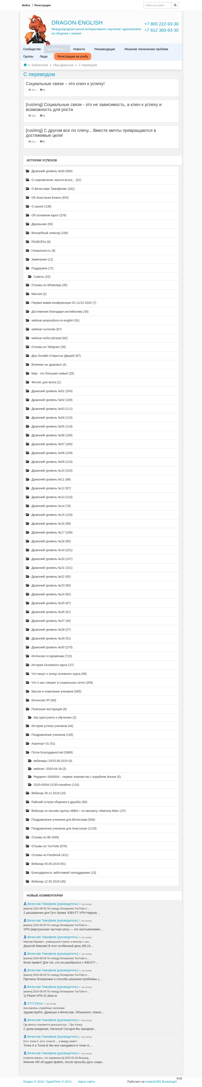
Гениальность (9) (40, 250)
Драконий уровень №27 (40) (48, 620)
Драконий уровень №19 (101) (49, 550)
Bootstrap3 (169, 1081)
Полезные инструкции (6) (46, 709)
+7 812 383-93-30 (161, 30)
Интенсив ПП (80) (41, 700)
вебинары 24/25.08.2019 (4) (50, 761)
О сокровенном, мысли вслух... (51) (53, 180)
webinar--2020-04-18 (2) (47, 768)
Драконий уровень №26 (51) (48, 612)
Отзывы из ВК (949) (42, 837)
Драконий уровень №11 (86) (48, 479)
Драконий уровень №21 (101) (49, 567)
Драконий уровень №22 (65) (48, 576)
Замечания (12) (39, 259)
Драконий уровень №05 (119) (49, 426)
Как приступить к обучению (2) (52, 717)
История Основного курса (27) (50, 665)
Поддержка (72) (40, 268)
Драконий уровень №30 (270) (49, 647)
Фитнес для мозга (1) (43, 382)
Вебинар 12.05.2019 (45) (46, 881)
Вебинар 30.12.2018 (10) (46, 793)
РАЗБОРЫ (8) (38, 241)
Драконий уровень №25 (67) (48, 603)
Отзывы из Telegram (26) (46, 347)
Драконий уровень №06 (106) (49, 435)
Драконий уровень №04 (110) (49, 417)
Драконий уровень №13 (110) (49, 497)
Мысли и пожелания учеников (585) (53, 691)
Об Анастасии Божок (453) (47, 197)
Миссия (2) (36, 294)
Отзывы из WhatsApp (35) (47, 285)
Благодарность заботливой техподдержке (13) (61, 872)
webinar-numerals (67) (44, 329)
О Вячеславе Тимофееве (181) (50, 188)
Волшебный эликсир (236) (47, 233)
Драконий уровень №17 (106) (49, 532)
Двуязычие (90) (39, 224)
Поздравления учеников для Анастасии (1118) (61, 828)
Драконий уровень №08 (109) (49, 453)
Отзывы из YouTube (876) (46, 846)
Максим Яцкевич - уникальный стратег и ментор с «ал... (57, 941)
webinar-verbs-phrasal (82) (47, 338)
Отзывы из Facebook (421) (47, 855)
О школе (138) (38, 206)
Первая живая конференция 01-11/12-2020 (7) (61, 302)
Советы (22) (39, 276)
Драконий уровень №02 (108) (49, 400)
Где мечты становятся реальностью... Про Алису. (53, 1024)
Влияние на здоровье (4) (46, 364)
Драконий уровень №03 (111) (49, 408)
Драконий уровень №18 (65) (48, 541)
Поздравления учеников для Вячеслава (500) (60, 819)
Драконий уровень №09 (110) (49, 461)
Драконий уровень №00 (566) (49, 171)
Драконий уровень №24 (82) (48, 594)
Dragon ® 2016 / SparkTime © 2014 (47, 1081)
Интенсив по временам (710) (49, 656)
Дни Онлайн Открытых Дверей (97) (53, 355)
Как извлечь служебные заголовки (44, 1008)
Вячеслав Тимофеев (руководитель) (52, 904)
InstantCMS (153, 1081)
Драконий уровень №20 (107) (49, 559)
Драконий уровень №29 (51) (48, 638)
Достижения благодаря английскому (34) (57, 311)
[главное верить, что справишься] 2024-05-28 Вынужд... (57, 1057)
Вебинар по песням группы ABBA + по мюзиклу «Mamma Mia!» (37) (76, 811)
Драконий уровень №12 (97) (48, 488)
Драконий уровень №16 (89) (48, 523)
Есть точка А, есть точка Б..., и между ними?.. (51, 1041)
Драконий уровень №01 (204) (49, 391)
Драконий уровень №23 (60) (48, 585)
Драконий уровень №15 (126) (49, 514)
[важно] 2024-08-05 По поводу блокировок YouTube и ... (57, 908)
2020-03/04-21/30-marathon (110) (53, 784)
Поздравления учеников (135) (49, 734)
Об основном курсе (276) (46, 215)
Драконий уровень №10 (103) (49, 470)
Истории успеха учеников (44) (49, 726)
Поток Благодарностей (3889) (49, 752)
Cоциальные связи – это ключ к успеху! (65, 83)
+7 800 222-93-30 (161, 24)
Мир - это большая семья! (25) (50, 373)
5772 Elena (35, 1003)
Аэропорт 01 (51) (40, 743)
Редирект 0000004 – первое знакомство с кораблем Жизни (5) (74, 776)
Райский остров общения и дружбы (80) (56, 802)
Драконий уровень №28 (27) (48, 629)
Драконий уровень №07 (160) (49, 444)
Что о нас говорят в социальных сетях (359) (59, 682)
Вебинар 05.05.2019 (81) (46, 864)
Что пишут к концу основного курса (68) (56, 673)
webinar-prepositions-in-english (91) (53, 320)
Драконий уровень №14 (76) (48, 506)
